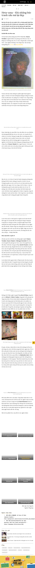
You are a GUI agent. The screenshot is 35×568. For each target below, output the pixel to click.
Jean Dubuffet (19, 44)
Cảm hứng (9, 5)
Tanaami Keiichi (26, 458)
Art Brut (12, 44)
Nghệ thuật (20, 5)
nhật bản (20, 550)
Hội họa (15, 5)
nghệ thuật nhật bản (12, 550)
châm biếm (4, 547)
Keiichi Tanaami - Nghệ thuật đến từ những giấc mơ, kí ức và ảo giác (20, 540)
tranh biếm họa (26, 550)
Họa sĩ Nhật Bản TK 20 (26, 547)
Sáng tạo (27, 5)
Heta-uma (10, 547)
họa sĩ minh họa (17, 547)
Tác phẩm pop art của (25, 457)
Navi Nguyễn (6, 18)
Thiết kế (3, 6)
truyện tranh (4, 552)
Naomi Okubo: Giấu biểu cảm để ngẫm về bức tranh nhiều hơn (19, 533)
